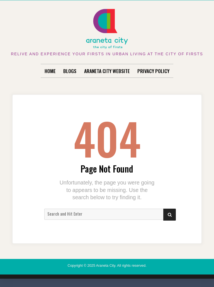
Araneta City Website (107, 70)
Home (50, 70)
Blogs (69, 70)
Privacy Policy (153, 70)
